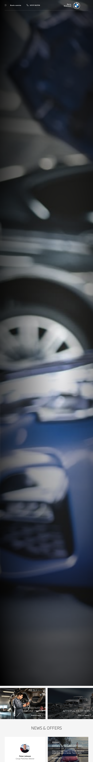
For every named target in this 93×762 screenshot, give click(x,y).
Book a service (15, 5)
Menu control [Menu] (5, 5)
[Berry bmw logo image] (76, 5)
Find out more (83, 715)
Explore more (36, 715)
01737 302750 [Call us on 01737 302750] (35, 5)
